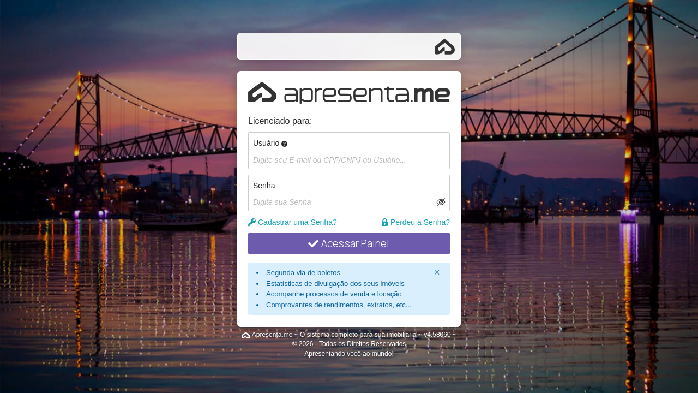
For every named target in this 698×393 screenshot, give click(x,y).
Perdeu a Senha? (415, 222)
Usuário (270, 143)
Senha (264, 185)
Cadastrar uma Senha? (292, 222)
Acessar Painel (348, 243)
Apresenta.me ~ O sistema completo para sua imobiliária (334, 334)
